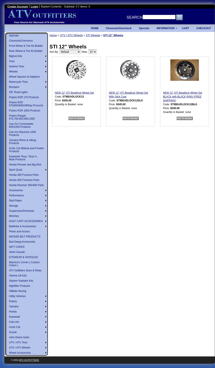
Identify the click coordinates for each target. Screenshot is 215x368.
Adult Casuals (17, 252)
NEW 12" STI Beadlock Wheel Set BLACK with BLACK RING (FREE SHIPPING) (182, 96)
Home (53, 35)
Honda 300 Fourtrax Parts (24, 174)
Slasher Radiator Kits (21, 280)
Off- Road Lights (18, 92)
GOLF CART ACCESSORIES (26, 221)
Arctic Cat (14, 327)
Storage (13, 205)
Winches (14, 216)
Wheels (13, 71)
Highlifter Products (19, 285)
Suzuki (13, 332)
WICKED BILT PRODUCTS (24, 236)
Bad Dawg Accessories (22, 241)
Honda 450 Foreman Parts (24, 180)
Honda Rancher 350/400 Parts (26, 185)
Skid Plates (15, 200)
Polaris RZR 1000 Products (24, 110)
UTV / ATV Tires (18, 342)
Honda (13, 311)
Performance (16, 195)
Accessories (16, 190)
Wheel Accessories (20, 352)
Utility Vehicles (17, 296)
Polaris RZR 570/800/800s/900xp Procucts (26, 104)
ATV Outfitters (29, 360)
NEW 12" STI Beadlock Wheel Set (74, 92)
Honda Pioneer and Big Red (25, 164)
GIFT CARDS (16, 246)
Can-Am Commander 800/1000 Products (21, 125)
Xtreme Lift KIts (18, 275)
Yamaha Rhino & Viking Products (22, 142)
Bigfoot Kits (15, 56)
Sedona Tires (16, 66)
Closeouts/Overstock (21, 40)
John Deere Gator (19, 337)
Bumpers (14, 87)
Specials (14, 35)
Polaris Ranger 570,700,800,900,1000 (22, 117)
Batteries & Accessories (22, 226)
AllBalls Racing (17, 291)
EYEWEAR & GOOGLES (23, 257)
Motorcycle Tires (18, 81)
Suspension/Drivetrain (21, 210)
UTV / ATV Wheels (19, 347)
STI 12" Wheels (113, 35)
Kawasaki (14, 316)
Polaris (13, 301)
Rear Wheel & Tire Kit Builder (25, 51)
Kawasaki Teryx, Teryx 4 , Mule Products (23, 158)
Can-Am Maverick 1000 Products (22, 134)
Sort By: (54, 51)
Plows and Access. (19, 231)
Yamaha (13, 306)
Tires (12, 61)
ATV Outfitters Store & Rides (25, 270)
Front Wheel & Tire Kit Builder (26, 45)
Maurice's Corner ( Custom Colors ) (24, 264)
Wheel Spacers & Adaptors (24, 76)
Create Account (17, 6)
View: (84, 51)
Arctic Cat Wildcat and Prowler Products (26, 150)
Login (34, 6)
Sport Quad (15, 169)
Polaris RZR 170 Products (24, 97)
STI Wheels (93, 35)
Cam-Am (14, 321)
